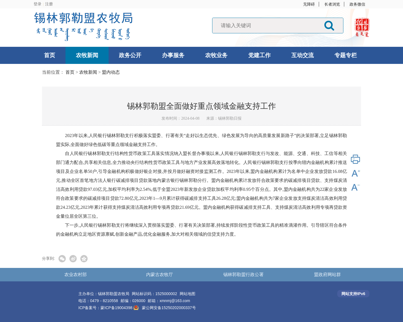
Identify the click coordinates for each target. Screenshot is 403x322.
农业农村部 (75, 274)
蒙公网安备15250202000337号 (169, 307)
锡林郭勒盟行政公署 (243, 274)
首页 (49, 55)
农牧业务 (216, 55)
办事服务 (173, 55)
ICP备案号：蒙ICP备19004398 (105, 307)
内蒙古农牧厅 (159, 274)
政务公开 (130, 55)
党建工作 (259, 55)
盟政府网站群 (327, 274)
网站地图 (187, 293)
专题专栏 (345, 55)
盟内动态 (111, 72)
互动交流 (302, 55)
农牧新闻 (87, 55)
